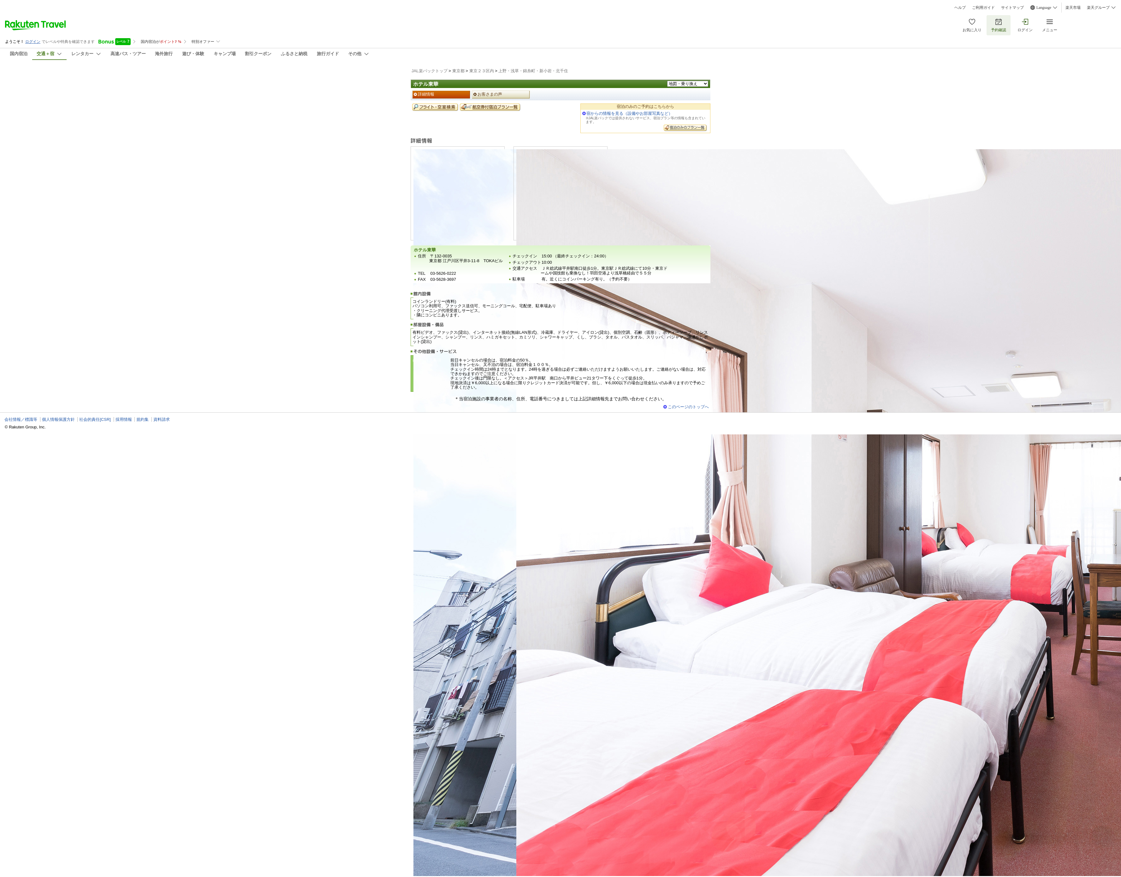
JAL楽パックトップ (430, 70)
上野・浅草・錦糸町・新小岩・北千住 (533, 70)
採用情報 (124, 419)
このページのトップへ (688, 406)
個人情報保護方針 (58, 419)
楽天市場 (1073, 7)
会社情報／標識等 (20, 419)
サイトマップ (1012, 7)
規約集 (142, 419)
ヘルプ (960, 7)
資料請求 (161, 419)
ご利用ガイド (983, 7)
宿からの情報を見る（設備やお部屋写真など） (629, 113)
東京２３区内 (481, 70)
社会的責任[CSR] (95, 419)
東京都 (458, 70)
